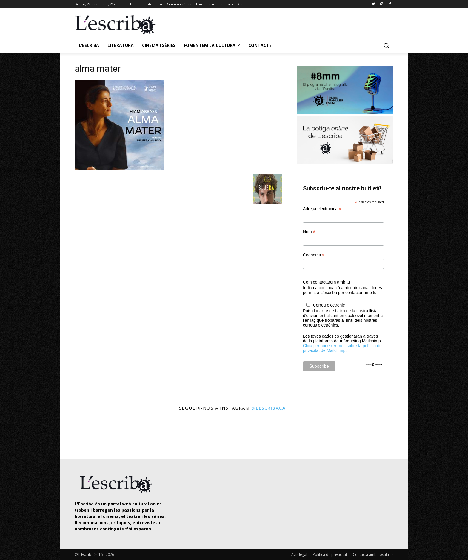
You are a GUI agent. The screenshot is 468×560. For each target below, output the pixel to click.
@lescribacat (270, 408)
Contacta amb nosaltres (373, 554)
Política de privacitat (330, 554)
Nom (309, 232)
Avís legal (299, 554)
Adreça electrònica (322, 209)
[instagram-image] (80, 435)
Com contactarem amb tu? (327, 282)
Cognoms (313, 255)
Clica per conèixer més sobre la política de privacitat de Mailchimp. (342, 348)
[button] (386, 45)
